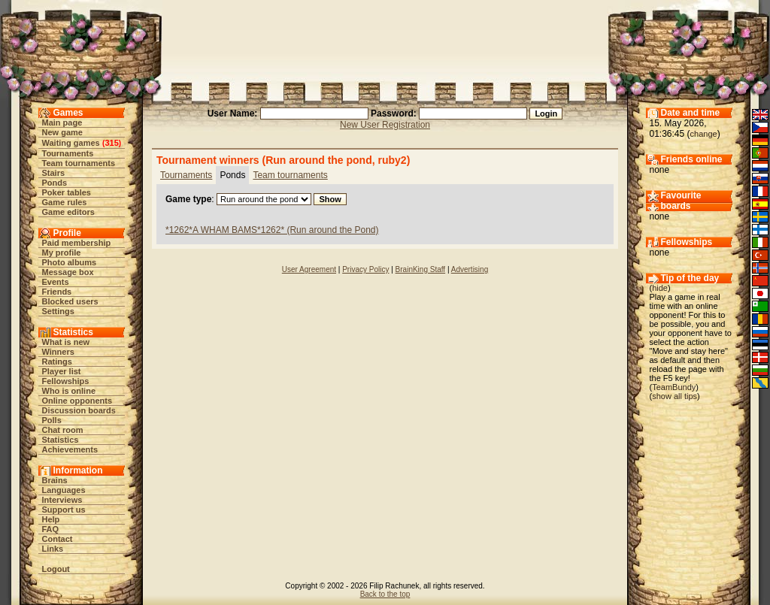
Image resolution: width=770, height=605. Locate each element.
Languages (64, 490)
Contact (57, 538)
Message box (68, 272)
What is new (66, 341)
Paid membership (76, 242)
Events (55, 281)
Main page (62, 122)
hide (660, 287)
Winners (58, 351)
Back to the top (385, 594)
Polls (52, 420)
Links (53, 548)
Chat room (62, 429)
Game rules (64, 202)
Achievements (70, 449)
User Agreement (309, 269)
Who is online (69, 390)
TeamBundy (674, 387)
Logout (56, 568)
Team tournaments (79, 163)
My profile (61, 252)
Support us (64, 509)
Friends (57, 291)
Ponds (55, 182)
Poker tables (66, 192)
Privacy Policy (365, 269)
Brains (55, 480)
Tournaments (68, 153)
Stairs (53, 172)
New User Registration (385, 124)
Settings (58, 311)
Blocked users (70, 301)
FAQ (50, 529)
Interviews (62, 499)
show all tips (674, 396)
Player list (61, 371)
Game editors (68, 211)
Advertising (469, 269)
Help (51, 519)
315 (111, 142)
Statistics (60, 439)
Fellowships (65, 381)
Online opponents (77, 400)
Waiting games (71, 142)
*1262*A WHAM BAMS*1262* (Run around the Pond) (272, 230)
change (703, 133)
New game (62, 132)
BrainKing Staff (421, 269)
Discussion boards (79, 410)
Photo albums (69, 262)
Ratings (57, 361)
